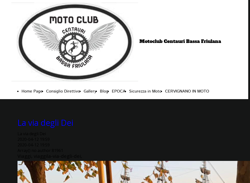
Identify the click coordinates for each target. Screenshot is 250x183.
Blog (104, 91)
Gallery (90, 91)
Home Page (32, 91)
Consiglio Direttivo (63, 91)
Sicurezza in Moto (145, 91)
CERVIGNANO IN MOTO (187, 91)
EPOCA (119, 91)
